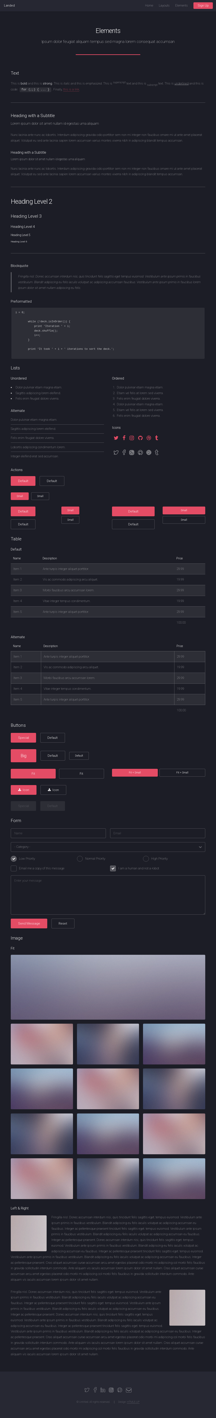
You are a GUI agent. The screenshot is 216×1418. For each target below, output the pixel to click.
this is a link (71, 89)
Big (24, 755)
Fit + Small (135, 772)
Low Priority (27, 859)
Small (20, 496)
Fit (33, 774)
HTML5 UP (133, 1401)
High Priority (159, 859)
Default (23, 481)
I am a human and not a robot (138, 868)
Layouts (164, 5)
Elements (181, 5)
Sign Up (203, 5)
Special (23, 738)
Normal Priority (95, 859)
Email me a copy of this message (41, 868)
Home (149, 5)
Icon (26, 790)
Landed (9, 5)
